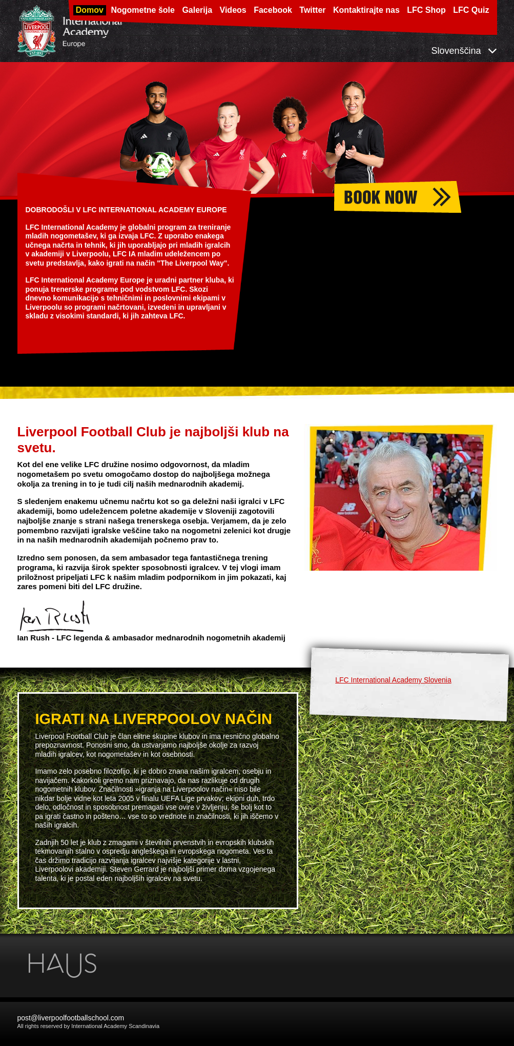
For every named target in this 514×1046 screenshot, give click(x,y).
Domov (90, 10)
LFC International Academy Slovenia (393, 680)
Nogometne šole (142, 10)
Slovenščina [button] (464, 51)
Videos (233, 10)
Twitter (312, 10)
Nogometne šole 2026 (424, 197)
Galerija (197, 10)
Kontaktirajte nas (366, 10)
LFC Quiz (471, 10)
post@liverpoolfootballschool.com (71, 1018)
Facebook (273, 10)
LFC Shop (426, 10)
